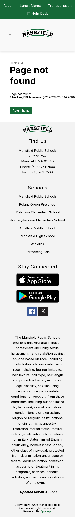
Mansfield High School (38, 236)
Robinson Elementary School (38, 212)
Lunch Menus (31, 6)
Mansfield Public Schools (38, 196)
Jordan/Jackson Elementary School (37, 220)
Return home (21, 110)
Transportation (60, 6)
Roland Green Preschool (37, 204)
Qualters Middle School (37, 228)
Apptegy (46, 511)
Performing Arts (37, 252)
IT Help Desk (37, 13)
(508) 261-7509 (41, 172)
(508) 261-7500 (43, 167)
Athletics (37, 244)
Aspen (8, 6)
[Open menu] (10, 35)
